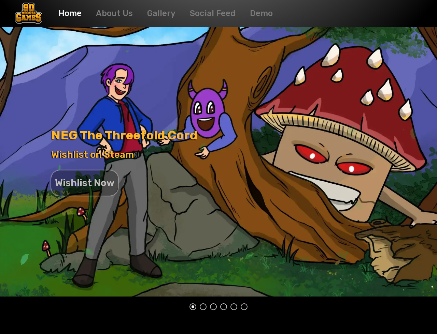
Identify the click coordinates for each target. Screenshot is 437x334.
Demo (261, 13)
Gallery (161, 13)
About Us (114, 13)
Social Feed (213, 13)
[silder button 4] (223, 306)
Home (70, 13)
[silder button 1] (192, 306)
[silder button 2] (203, 306)
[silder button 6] (244, 306)
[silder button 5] (233, 306)
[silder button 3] (213, 306)
